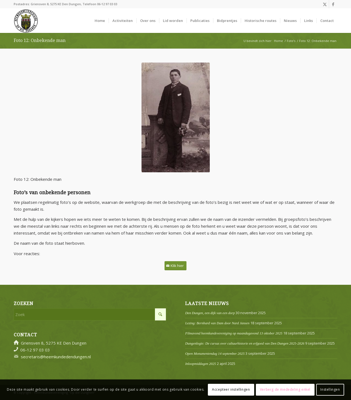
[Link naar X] (325, 4)
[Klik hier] (175, 265)
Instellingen (330, 389)
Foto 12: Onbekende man (40, 40)
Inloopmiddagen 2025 (200, 364)
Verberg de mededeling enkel (285, 389)
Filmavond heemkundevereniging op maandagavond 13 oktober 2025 (233, 333)
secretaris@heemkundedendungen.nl (56, 356)
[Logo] (26, 20)
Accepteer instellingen (231, 389)
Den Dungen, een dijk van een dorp (210, 313)
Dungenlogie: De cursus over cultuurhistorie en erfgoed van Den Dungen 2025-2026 (244, 343)
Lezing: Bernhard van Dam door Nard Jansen (217, 323)
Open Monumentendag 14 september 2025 (215, 354)
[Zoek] (90, 314)
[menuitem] (100, 20)
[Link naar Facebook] (333, 4)
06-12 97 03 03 (107, 4)
